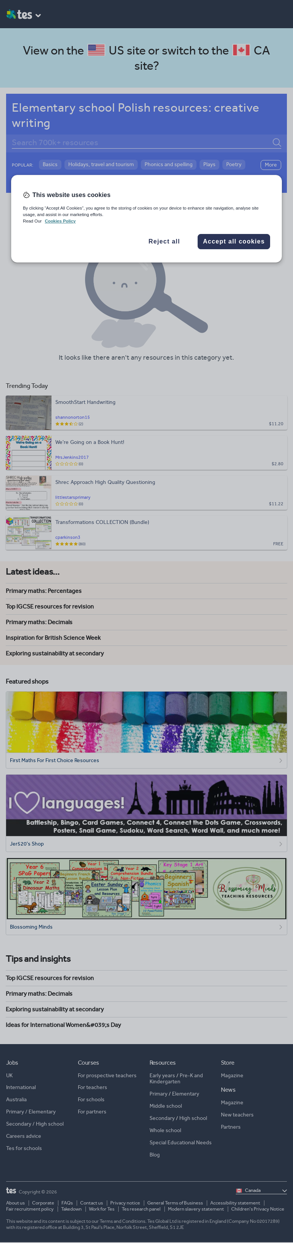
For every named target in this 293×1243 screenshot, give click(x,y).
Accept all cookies (234, 242)
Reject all (164, 242)
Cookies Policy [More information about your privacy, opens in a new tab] (60, 221)
